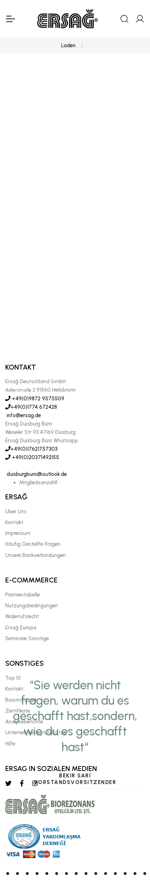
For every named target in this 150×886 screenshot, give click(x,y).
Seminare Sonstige (27, 608)
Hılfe (10, 713)
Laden (68, 45)
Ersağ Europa (20, 597)
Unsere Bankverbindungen (35, 524)
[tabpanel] (75, 258)
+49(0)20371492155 (32, 426)
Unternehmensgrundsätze (35, 702)
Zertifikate (17, 680)
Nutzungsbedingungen (31, 575)
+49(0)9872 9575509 (34, 368)
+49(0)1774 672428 (31, 376)
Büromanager (21, 669)
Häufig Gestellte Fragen (32, 513)
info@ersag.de (23, 384)
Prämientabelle (22, 564)
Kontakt (14, 491)
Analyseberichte (24, 691)
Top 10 (13, 647)
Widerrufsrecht (22, 586)
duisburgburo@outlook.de (36, 443)
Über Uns (16, 481)
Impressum (17, 502)
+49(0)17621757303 (31, 418)
